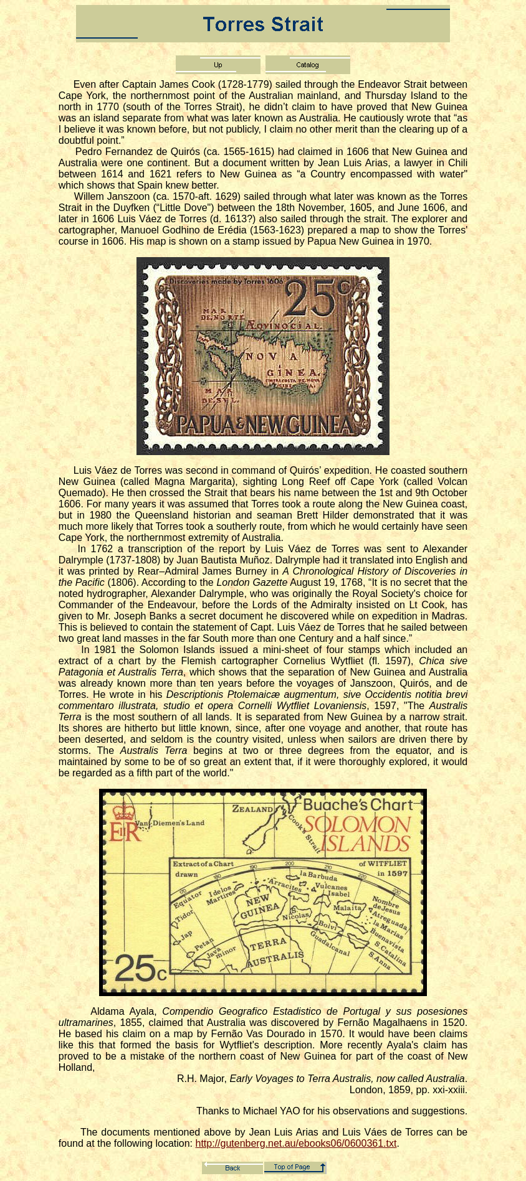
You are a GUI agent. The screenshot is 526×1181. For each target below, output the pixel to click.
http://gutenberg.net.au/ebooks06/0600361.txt (296, 1143)
